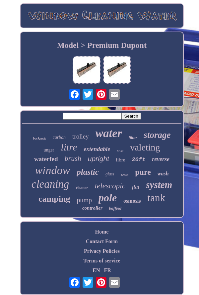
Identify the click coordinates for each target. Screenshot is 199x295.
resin (125, 175)
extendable (97, 149)
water (109, 133)
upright (98, 158)
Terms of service (101, 260)
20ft (138, 159)
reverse (160, 159)
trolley (80, 136)
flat (136, 187)
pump (84, 200)
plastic (88, 171)
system (159, 184)
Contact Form (102, 241)
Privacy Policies (102, 251)
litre (69, 147)
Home (102, 232)
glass (109, 173)
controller (92, 208)
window (52, 170)
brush (73, 158)
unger (48, 150)
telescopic (110, 186)
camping (54, 199)
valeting (145, 147)
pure (143, 172)
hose (120, 151)
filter (132, 138)
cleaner (82, 187)
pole (108, 198)
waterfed (46, 158)
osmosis (132, 201)
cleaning (50, 184)
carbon (59, 137)
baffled (115, 208)
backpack (39, 138)
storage (157, 135)
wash (163, 173)
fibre (120, 159)
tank (156, 198)
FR (107, 270)
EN (96, 270)
